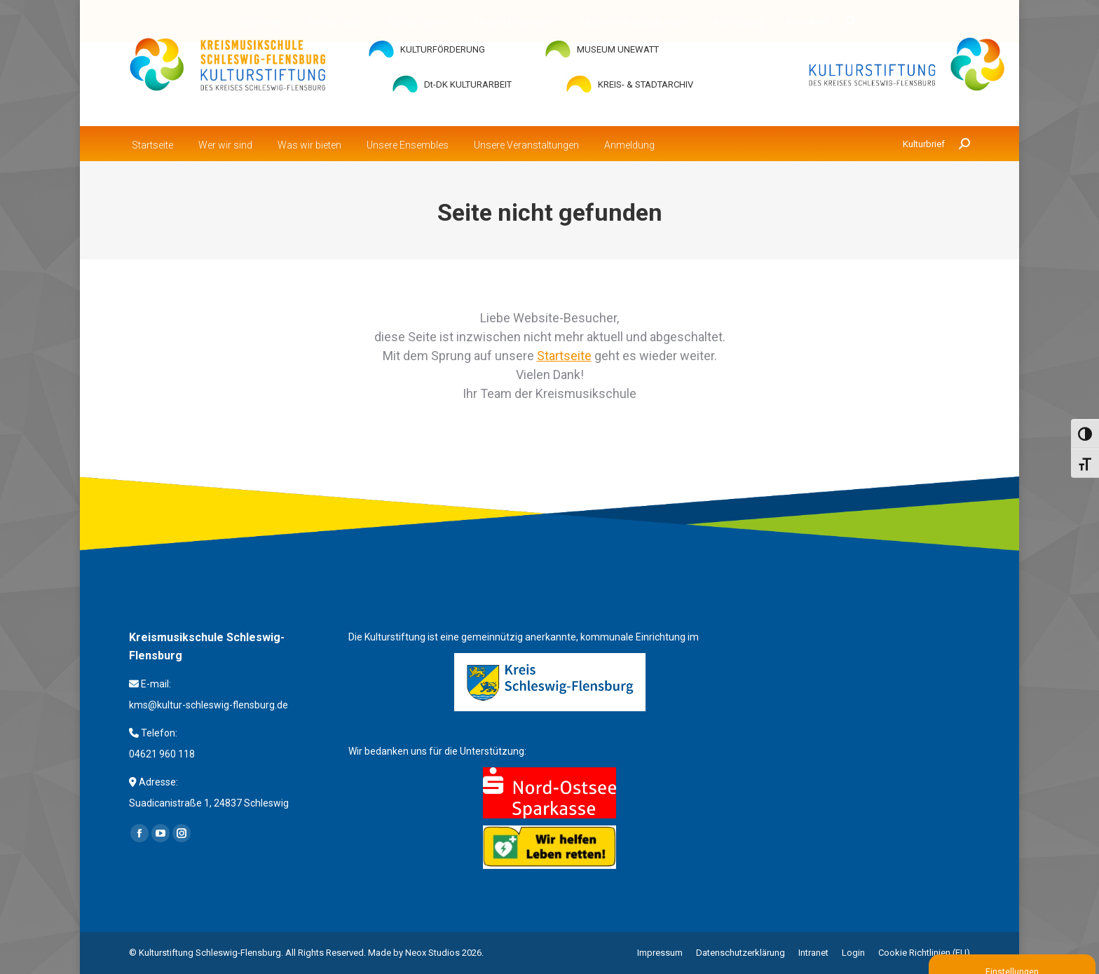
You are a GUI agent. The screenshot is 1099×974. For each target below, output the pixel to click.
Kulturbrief (924, 144)
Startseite (564, 355)
